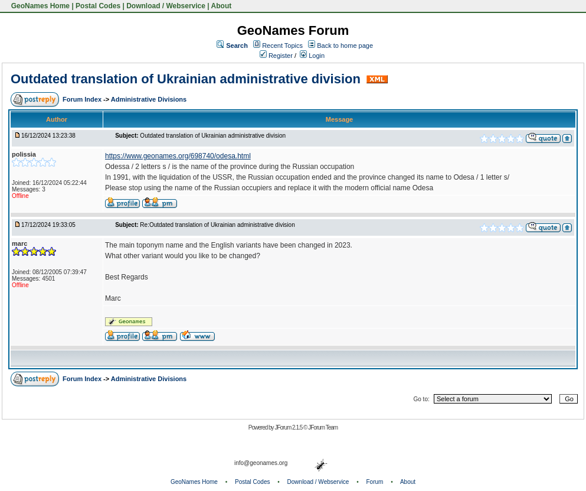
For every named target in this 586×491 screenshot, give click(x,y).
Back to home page (345, 45)
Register (276, 55)
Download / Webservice (165, 6)
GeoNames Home (39, 6)
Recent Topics (282, 45)
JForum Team (323, 427)
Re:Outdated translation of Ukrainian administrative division (217, 225)
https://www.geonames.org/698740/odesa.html (178, 156)
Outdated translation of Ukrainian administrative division (187, 78)
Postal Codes (98, 6)
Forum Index (83, 99)
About (221, 6)
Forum (375, 482)
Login (312, 55)
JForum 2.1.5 (288, 427)
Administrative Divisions (148, 99)
